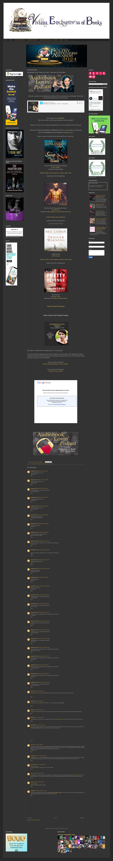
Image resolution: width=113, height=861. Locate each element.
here (67, 132)
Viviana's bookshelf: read (66, 834)
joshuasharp (33, 755)
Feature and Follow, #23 (100, 211)
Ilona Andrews (56, 167)
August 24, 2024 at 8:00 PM (43, 523)
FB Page (50, 364)
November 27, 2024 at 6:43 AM (44, 647)
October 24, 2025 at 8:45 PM (41, 764)
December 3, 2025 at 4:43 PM (38, 781)
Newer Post (30, 817)
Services (66, 39)
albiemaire (32, 701)
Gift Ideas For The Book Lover (46, 39)
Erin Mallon (54, 298)
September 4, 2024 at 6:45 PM (44, 549)
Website (45, 364)
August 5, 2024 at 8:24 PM (43, 514)
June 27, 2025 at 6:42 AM (40, 724)
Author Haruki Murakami (56, 306)
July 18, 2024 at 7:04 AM (43, 497)
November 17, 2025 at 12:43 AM (38, 773)
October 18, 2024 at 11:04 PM (44, 586)
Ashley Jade (56, 210)
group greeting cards (59, 719)
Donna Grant (99, 186)
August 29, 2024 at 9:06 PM (43, 532)
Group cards (63, 711)
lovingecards (33, 790)
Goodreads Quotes (104, 189)
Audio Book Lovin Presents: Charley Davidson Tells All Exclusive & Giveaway (100, 196)
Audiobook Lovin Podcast (32, 39)
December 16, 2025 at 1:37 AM (41, 790)
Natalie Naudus (63, 298)
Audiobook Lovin (34, 463)
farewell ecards (43, 726)
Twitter (61, 364)
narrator (47, 463)
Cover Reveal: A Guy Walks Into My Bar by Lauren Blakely (101, 219)
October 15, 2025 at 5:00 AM (37, 744)
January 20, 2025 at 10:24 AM (44, 682)
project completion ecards (46, 746)
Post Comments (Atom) (36, 819)
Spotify (61, 118)
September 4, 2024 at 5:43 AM (44, 541)
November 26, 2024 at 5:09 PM (44, 638)
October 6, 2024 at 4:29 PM (43, 577)
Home (6, 39)
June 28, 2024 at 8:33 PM (43, 488)
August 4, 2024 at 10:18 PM (43, 506)
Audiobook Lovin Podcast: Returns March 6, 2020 (100, 205)
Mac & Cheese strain (34, 766)
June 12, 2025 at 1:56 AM (39, 717)
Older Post (82, 817)
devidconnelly (33, 724)
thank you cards (39, 757)
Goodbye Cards (41, 702)
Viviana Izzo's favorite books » (102, 854)
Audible (42, 173)
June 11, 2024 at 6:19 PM (43, 471)
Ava (31, 744)
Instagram (55, 364)
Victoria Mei (59, 211)
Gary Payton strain (34, 783)
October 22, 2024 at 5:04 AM (44, 594)
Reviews (56, 39)
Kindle (46, 173)
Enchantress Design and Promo (34, 461)
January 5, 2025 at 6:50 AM (43, 664)
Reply (32, 475)
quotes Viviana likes (93, 183)
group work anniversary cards (77, 775)
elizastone (32, 691)
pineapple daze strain (34, 471)
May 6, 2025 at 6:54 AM (39, 701)
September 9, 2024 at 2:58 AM (44, 559)
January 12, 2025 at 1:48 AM (44, 673)
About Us (11, 39)
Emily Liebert (56, 296)
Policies (61, 39)
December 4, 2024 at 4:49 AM (44, 656)
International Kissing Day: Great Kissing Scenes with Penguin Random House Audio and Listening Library (101, 229)
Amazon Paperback (54, 173)
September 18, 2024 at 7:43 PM (44, 568)
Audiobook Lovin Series (20, 39)
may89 (32, 781)
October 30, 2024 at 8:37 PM (44, 603)
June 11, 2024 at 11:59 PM (43, 479)
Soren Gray (68, 211)
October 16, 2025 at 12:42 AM (41, 755)
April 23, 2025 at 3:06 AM (39, 691)
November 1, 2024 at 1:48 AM (44, 612)
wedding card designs (38, 692)
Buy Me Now (33, 764)
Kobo (66, 173)
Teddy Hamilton (51, 211)
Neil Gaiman (56, 256)
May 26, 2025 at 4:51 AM (39, 709)
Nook (70, 173)
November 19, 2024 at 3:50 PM (44, 629)
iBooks (62, 173)
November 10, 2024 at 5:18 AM (44, 621)
